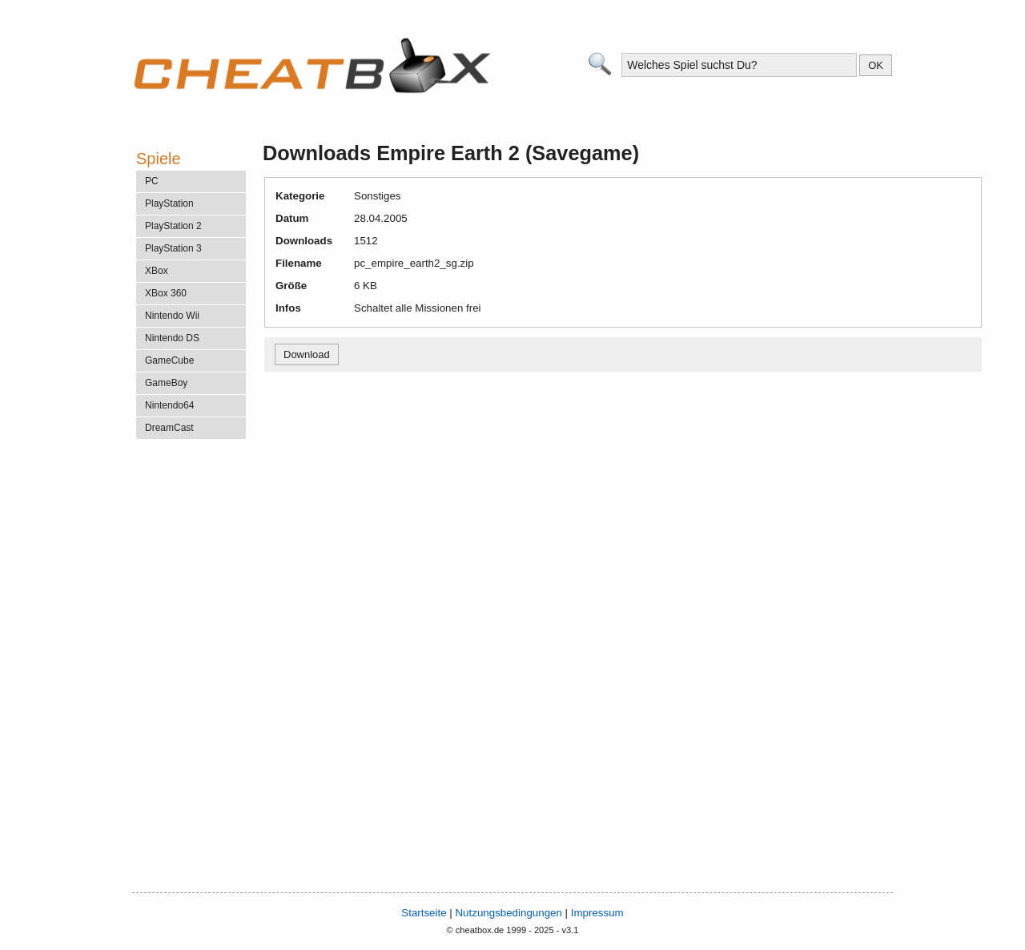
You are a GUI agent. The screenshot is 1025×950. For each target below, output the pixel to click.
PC (152, 181)
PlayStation (169, 203)
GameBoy (166, 382)
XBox (156, 270)
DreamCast (169, 427)
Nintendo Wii (172, 315)
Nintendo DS (172, 338)
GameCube (169, 360)
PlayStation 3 (173, 248)
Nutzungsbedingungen (508, 913)
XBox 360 (166, 293)
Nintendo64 (169, 405)
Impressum (597, 913)
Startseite (423, 913)
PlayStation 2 (173, 225)
